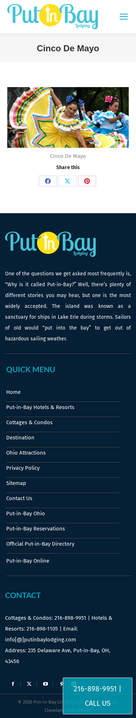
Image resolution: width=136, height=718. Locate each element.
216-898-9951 (70, 618)
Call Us (98, 703)
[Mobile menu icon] (124, 17)
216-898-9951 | (97, 688)
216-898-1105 (42, 628)
